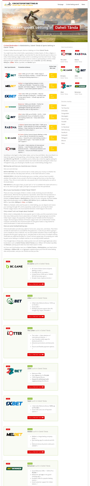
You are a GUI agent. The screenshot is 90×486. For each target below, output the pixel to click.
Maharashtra (30, 445)
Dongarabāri (65, 113)
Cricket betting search (72, 4)
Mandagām (64, 116)
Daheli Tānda (44, 174)
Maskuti (63, 105)
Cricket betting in (8, 445)
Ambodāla (64, 111)
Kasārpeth (64, 135)
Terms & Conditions (81, 482)
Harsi (63, 143)
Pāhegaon (64, 138)
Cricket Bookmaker (11, 45)
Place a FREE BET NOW (36, 194)
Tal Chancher (65, 108)
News (83, 4)
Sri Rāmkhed (65, 127)
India (25, 445)
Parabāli (63, 121)
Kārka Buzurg (65, 130)
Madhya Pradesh (18, 445)
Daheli (63, 124)
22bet (12, 62)
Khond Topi (64, 119)
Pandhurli (64, 132)
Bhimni (63, 140)
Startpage (60, 4)
